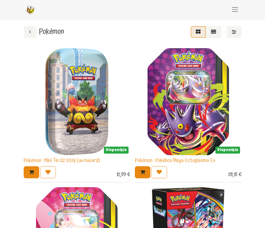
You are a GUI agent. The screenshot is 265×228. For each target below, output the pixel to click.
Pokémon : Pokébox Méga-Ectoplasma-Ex (175, 160)
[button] (31, 172)
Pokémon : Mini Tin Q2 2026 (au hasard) (62, 160)
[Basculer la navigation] (235, 9)
